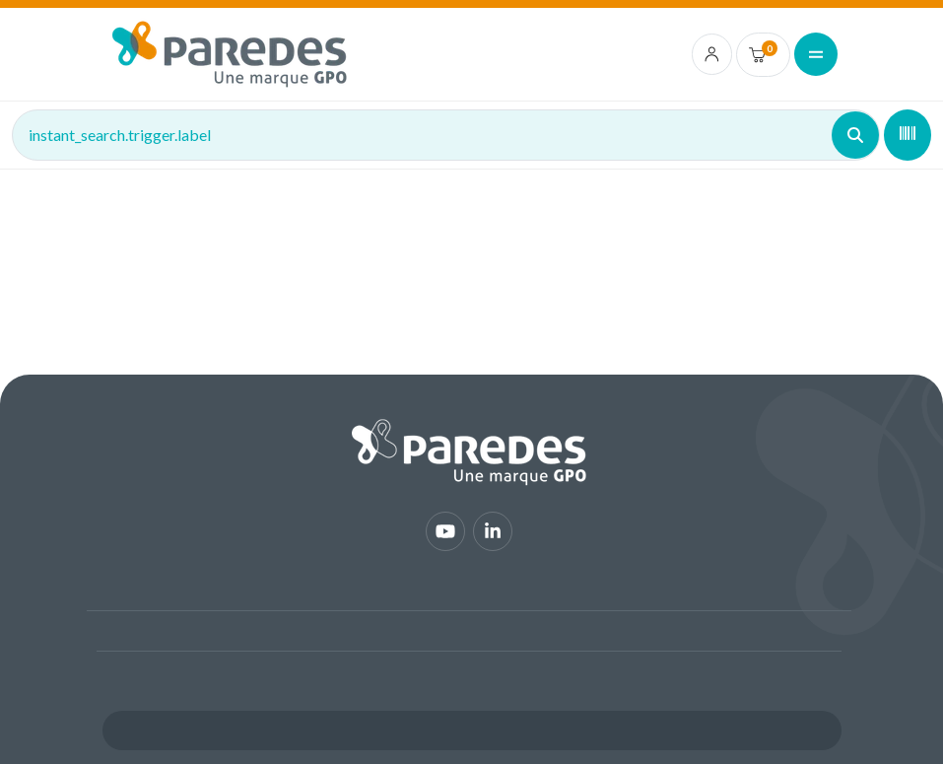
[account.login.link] (712, 54)
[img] (229, 54)
